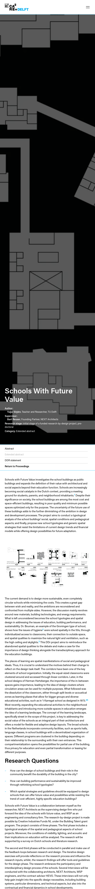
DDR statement (13, 460)
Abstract (9, 448)
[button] (87, 7)
